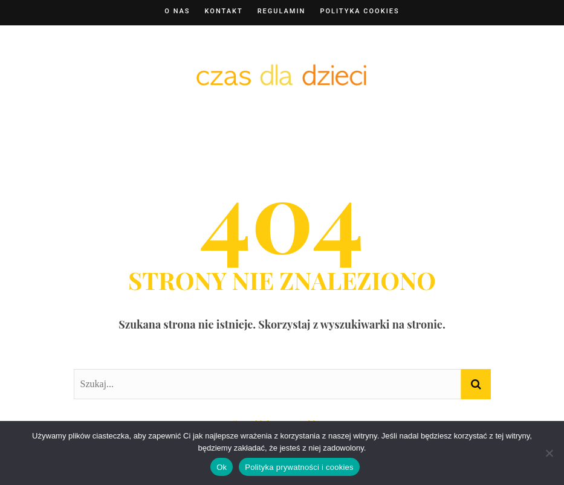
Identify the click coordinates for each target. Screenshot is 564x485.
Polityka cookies (359, 11)
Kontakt (224, 11)
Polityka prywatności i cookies (299, 467)
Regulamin (282, 11)
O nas (177, 11)
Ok (221, 467)
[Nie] (549, 453)
